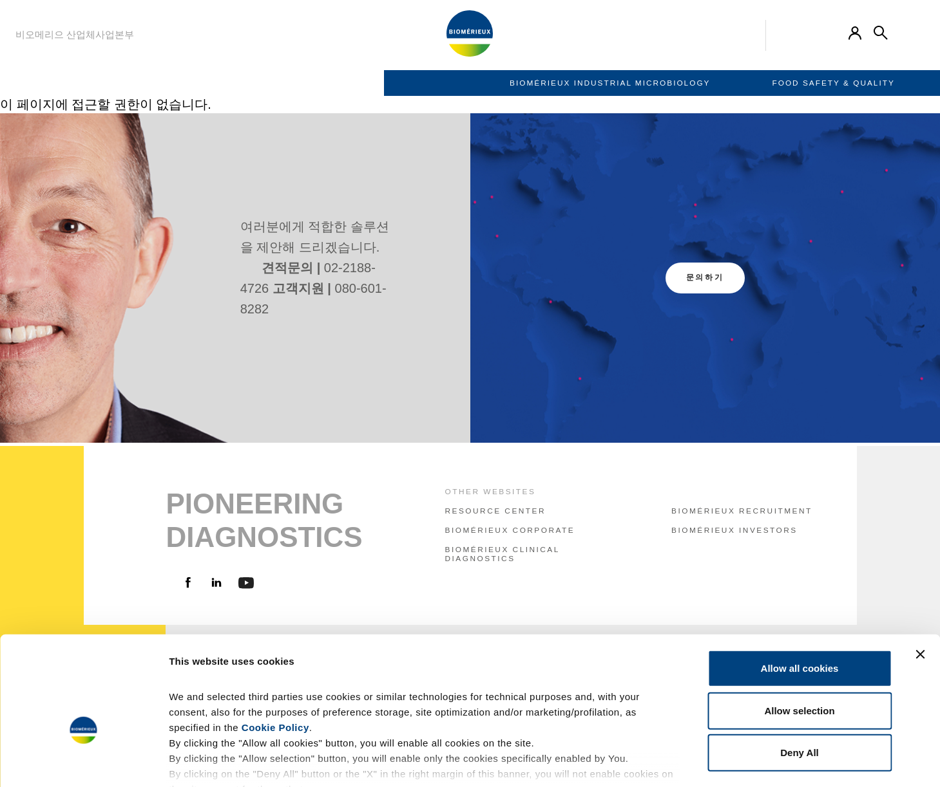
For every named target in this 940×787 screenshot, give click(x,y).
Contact (791, 83)
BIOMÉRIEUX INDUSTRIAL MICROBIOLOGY (226, 83)
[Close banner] (920, 576)
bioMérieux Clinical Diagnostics (502, 554)
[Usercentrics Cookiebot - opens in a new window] (83, 762)
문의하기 (705, 277)
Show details (676, 761)
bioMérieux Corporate (510, 530)
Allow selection (799, 632)
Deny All (799, 674)
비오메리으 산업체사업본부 (74, 34)
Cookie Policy (275, 649)
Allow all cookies (800, 590)
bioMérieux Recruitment (741, 510)
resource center (495, 510)
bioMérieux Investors (734, 530)
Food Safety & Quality (449, 83)
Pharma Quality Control (640, 83)
